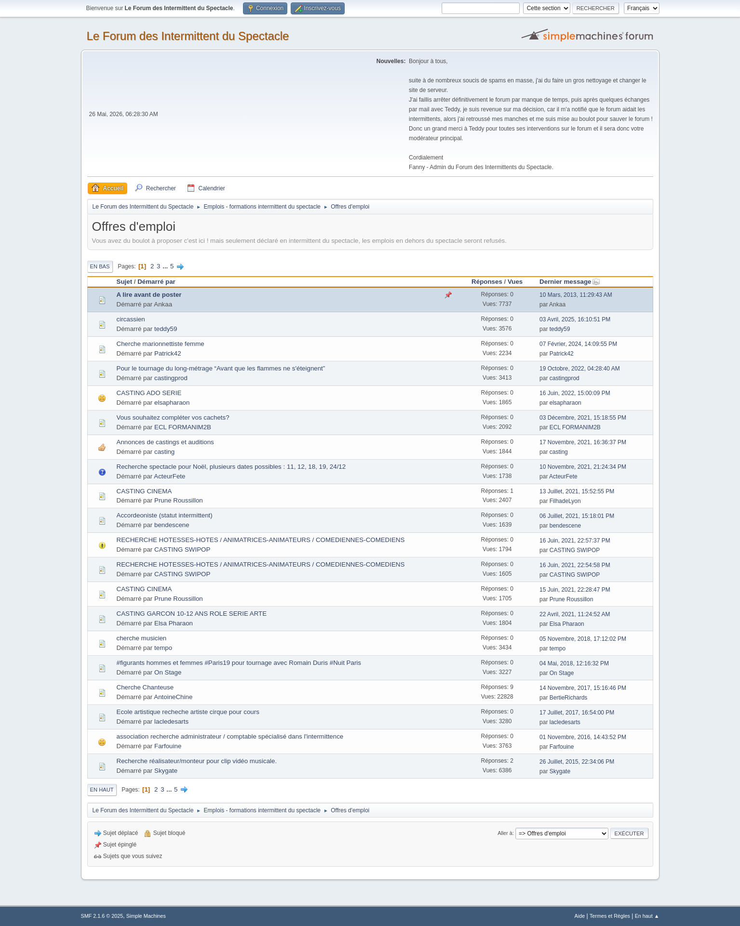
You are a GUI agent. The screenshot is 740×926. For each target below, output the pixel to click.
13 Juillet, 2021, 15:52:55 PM (576, 491)
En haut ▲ (647, 916)
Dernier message (569, 281)
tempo (163, 647)
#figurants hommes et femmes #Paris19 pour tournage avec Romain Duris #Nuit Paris (239, 662)
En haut (102, 790)
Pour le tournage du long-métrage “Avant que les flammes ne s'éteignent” (221, 368)
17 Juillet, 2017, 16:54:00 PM (576, 712)
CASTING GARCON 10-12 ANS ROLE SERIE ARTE (192, 613)
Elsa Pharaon (173, 623)
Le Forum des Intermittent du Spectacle (188, 35)
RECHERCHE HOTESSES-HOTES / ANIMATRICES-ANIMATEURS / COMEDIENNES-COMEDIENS (261, 539)
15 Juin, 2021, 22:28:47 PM (574, 589)
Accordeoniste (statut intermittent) (165, 515)
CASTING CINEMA (144, 491)
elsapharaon (171, 402)
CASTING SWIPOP (182, 549)
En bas (100, 266)
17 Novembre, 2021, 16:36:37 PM (582, 442)
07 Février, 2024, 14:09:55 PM (578, 344)
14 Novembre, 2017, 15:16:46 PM (582, 688)
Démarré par (156, 281)
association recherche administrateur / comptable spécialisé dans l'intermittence (230, 736)
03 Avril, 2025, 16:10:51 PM (574, 319)
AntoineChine (173, 697)
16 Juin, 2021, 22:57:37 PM (574, 540)
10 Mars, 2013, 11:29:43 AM (575, 294)
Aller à (505, 833)
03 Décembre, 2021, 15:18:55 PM (582, 417)
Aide (580, 916)
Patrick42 (167, 353)
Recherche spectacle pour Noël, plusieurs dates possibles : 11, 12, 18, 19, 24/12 (231, 466)
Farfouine (167, 746)
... (166, 266)
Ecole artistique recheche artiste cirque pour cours (188, 711)
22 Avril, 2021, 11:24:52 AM (574, 614)
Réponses (486, 281)
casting (164, 451)
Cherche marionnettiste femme (160, 343)
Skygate (165, 770)
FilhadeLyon (565, 501)
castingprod (171, 378)
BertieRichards (569, 697)
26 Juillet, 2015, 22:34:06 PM (576, 761)
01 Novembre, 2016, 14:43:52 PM (582, 737)
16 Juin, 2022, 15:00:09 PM (574, 393)
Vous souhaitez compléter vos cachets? (173, 417)
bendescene (171, 525)
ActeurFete (169, 476)
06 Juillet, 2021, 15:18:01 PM (576, 516)
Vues (515, 281)
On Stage (167, 672)
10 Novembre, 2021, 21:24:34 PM (582, 466)
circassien (131, 319)
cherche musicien (142, 638)
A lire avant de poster (149, 294)
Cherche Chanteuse (145, 687)
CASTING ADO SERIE (149, 393)
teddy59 (165, 328)
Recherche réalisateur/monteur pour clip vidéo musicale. (197, 761)
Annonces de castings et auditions (165, 442)
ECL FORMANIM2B (182, 427)
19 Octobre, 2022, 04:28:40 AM (579, 368)
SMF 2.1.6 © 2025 (102, 916)
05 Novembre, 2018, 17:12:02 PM (582, 638)
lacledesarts (171, 721)
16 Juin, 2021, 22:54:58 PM (574, 565)
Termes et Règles (610, 916)
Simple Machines (146, 916)
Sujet (125, 281)
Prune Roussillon (178, 500)
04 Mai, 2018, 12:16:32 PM (574, 663)
